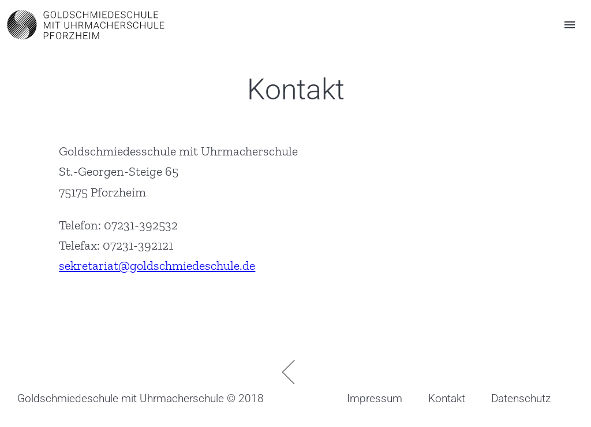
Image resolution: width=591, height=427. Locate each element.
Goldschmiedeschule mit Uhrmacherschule (120, 398)
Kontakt (446, 398)
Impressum (374, 398)
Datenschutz (521, 398)
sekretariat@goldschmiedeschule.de (157, 265)
